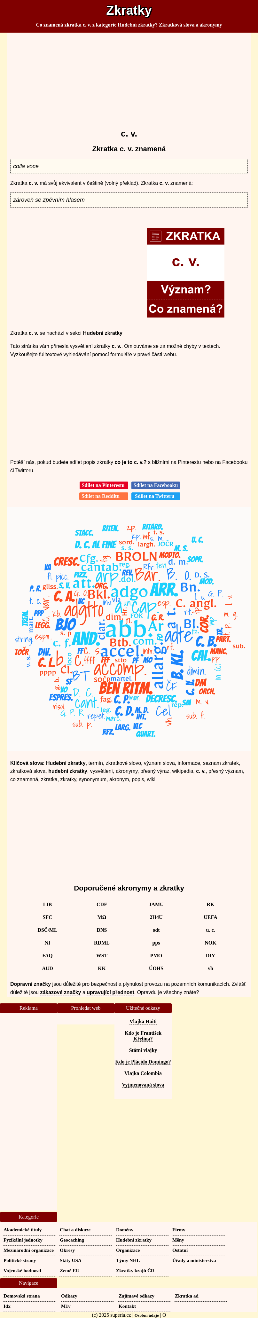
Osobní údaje (147, 1315)
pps (156, 942)
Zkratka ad (187, 1295)
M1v (66, 1306)
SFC (47, 917)
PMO (156, 955)
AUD (47, 968)
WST (102, 955)
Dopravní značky (30, 984)
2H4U (156, 917)
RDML (102, 942)
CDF (102, 904)
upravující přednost (110, 992)
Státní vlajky (143, 1050)
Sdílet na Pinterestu (104, 485)
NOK (210, 942)
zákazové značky (60, 992)
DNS (102, 930)
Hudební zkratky (102, 333)
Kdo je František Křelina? (143, 1035)
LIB (47, 904)
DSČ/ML (47, 930)
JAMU (156, 904)
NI (48, 942)
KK (102, 968)
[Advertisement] (129, 78)
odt (156, 930)
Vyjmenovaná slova (143, 1084)
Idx (7, 1306)
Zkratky (129, 10)
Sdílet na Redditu (103, 496)
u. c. (210, 930)
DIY (210, 955)
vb (210, 968)
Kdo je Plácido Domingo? (143, 1061)
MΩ (102, 917)
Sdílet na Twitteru (155, 496)
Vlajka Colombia (143, 1073)
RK (211, 904)
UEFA (210, 917)
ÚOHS (156, 968)
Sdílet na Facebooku (155, 485)
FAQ (47, 955)
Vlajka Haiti (143, 1021)
